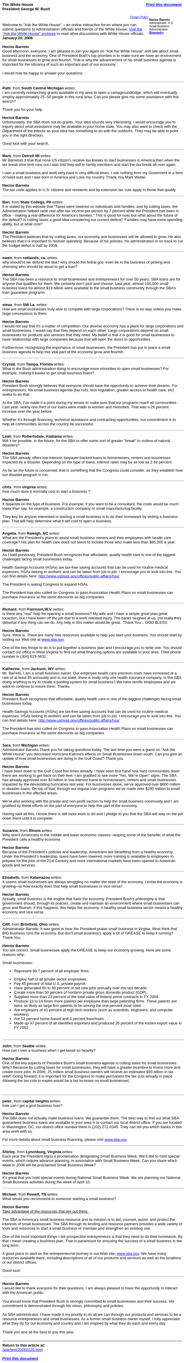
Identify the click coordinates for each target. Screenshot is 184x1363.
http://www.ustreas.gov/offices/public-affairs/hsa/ (79, 576)
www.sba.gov (52, 639)
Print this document (164, 4)
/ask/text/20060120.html (22, 1349)
